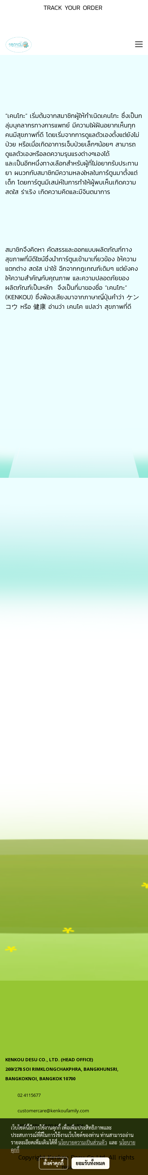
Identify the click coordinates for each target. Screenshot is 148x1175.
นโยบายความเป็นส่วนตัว (82, 1142)
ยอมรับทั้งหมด (90, 1163)
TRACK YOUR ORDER (72, 7)
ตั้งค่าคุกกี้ (53, 1163)
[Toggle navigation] (139, 44)
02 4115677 (30, 1095)
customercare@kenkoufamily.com (53, 1110)
